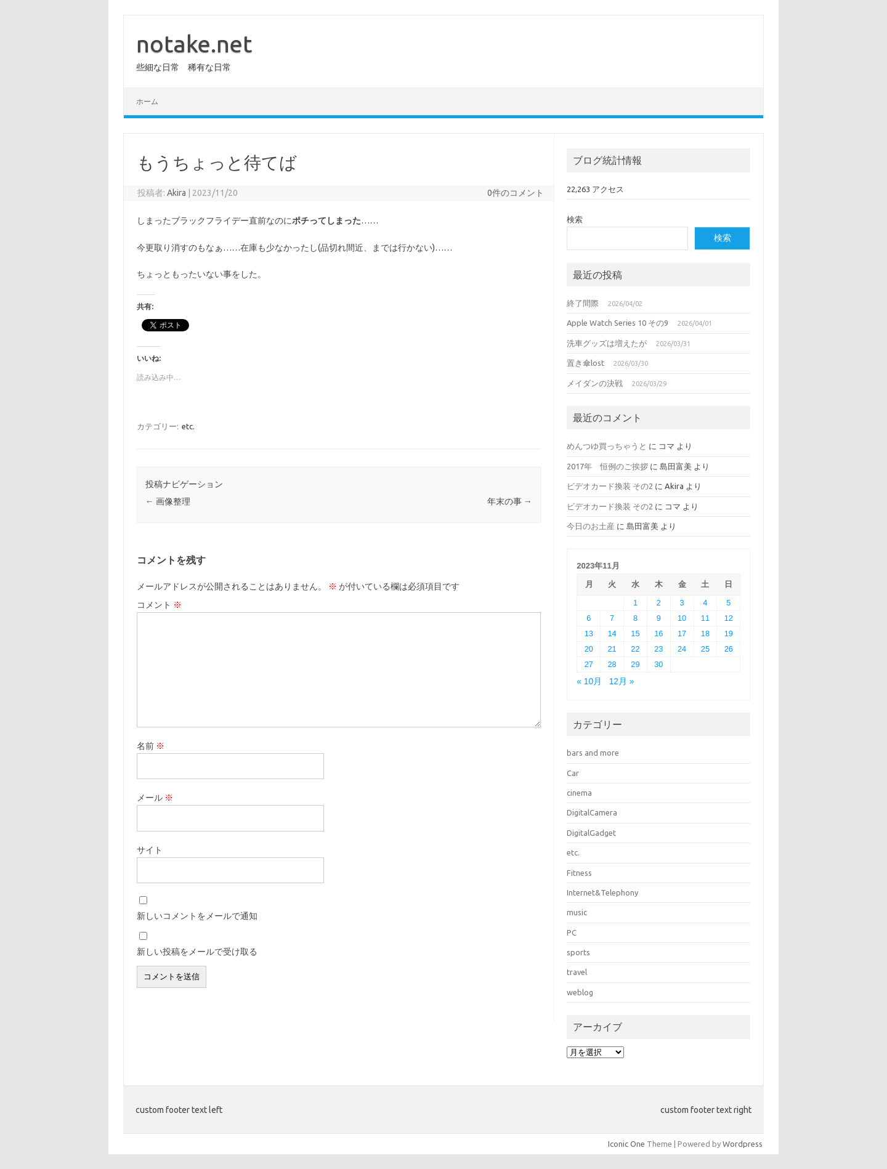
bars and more (593, 752)
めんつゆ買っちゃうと (607, 446)
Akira (176, 193)
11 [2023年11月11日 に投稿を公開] (705, 618)
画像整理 (167, 501)
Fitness (579, 872)
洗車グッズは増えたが (607, 343)
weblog (580, 992)
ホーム (147, 101)
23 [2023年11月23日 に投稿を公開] (658, 648)
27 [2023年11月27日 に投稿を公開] (589, 664)
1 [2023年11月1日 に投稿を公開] (635, 602)
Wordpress (743, 1143)
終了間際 (583, 303)
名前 (150, 746)
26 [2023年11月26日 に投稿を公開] (728, 648)
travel (577, 972)
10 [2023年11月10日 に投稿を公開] (682, 618)
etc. (188, 426)
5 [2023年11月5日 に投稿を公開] (728, 602)
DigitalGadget (591, 832)
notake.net (194, 44)
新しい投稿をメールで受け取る (197, 952)
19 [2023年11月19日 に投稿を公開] (728, 633)
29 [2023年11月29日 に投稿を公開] (635, 664)
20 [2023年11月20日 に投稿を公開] (589, 648)
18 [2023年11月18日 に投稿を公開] (705, 633)
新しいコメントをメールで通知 (197, 916)
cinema (579, 792)
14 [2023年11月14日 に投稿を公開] (612, 633)
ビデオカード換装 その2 (610, 486)
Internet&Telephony (602, 892)
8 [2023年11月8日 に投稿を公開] (635, 618)
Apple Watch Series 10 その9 (617, 322)
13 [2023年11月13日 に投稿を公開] (589, 633)
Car (573, 773)
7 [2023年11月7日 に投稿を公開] (612, 618)
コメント (159, 605)
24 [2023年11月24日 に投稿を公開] (682, 648)
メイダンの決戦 (595, 383)
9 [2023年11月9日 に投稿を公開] (659, 618)
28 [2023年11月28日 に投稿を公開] (612, 664)
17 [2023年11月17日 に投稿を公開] (682, 633)
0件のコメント (515, 193)
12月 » (621, 681)
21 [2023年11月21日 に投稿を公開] (612, 648)
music (577, 912)
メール (155, 798)
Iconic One (626, 1143)
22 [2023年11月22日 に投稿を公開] (635, 648)
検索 (575, 219)
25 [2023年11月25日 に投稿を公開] (705, 648)
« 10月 (589, 681)
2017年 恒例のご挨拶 (607, 466)
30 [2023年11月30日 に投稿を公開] (658, 664)
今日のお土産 (591, 526)
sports (578, 952)
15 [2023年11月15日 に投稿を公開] (635, 633)
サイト (150, 850)
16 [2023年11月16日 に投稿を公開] (658, 633)
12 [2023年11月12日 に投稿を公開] (728, 618)
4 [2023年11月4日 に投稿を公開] (705, 602)
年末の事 (509, 501)
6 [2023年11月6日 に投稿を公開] (588, 618)
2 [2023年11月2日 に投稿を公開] (659, 602)
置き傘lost (585, 362)
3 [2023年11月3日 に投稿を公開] (682, 602)
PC (572, 932)
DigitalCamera (592, 812)
